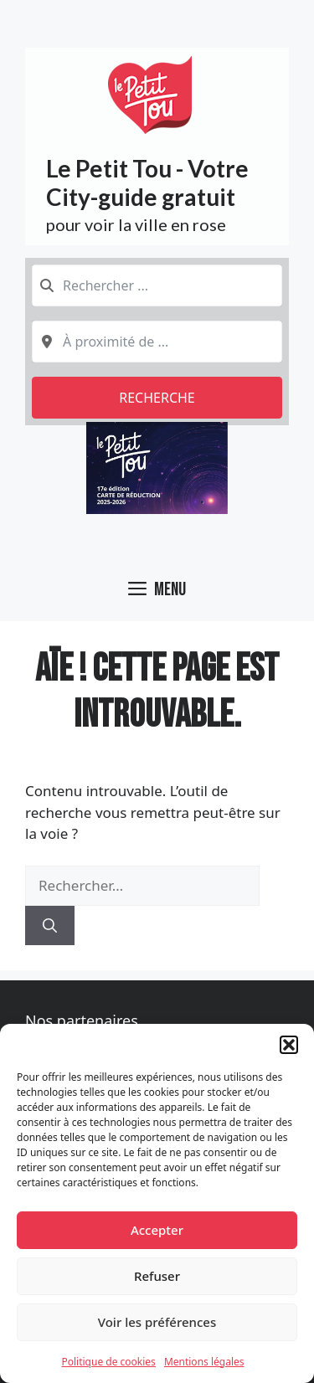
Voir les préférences (157, 1322)
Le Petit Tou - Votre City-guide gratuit (147, 182)
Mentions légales (204, 1362)
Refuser (157, 1275)
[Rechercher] (50, 926)
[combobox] (157, 285)
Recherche (157, 397)
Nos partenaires (81, 1020)
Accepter (157, 1229)
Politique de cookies (108, 1362)
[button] (289, 1044)
